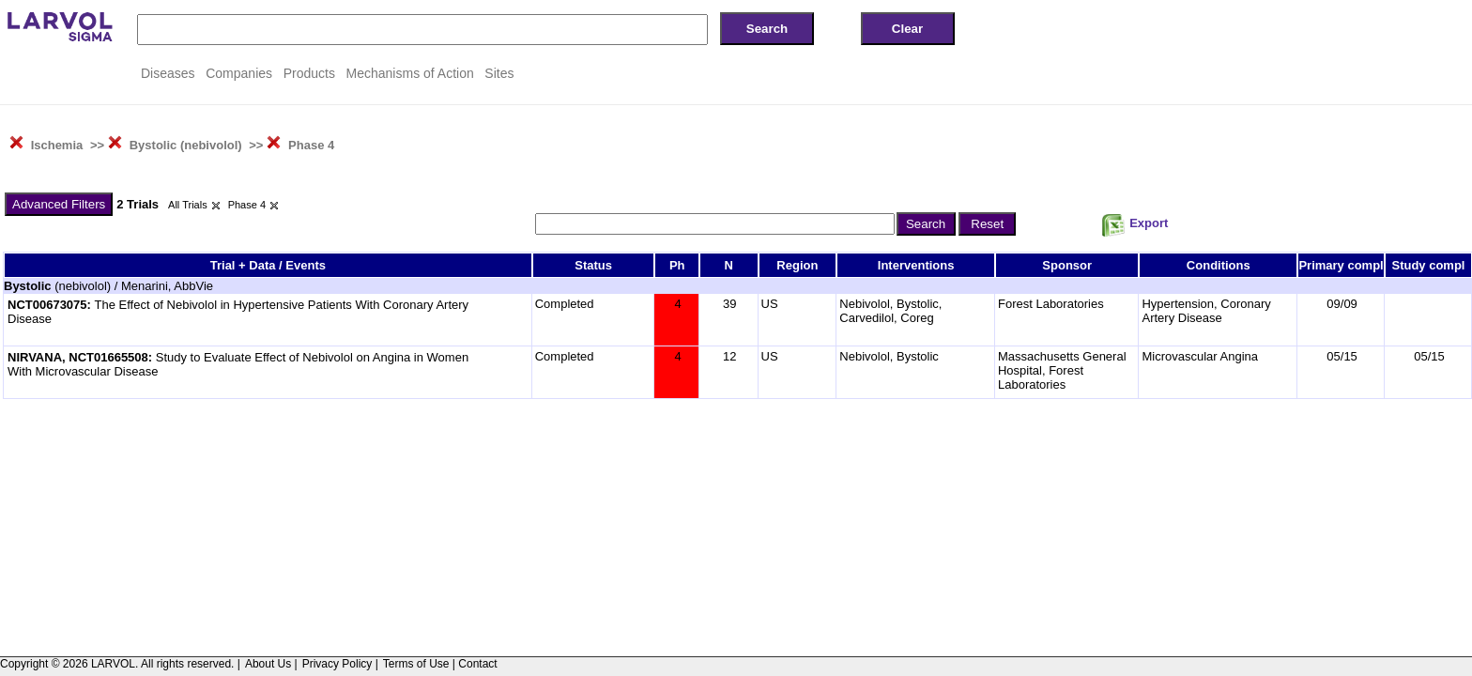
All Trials (187, 204)
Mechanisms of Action (410, 73)
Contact (477, 663)
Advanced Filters (58, 204)
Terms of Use (416, 663)
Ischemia (57, 145)
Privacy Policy (337, 663)
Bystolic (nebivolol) (186, 145)
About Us (268, 663)
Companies (239, 73)
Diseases (168, 73)
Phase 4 (311, 145)
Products (309, 73)
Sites (499, 73)
